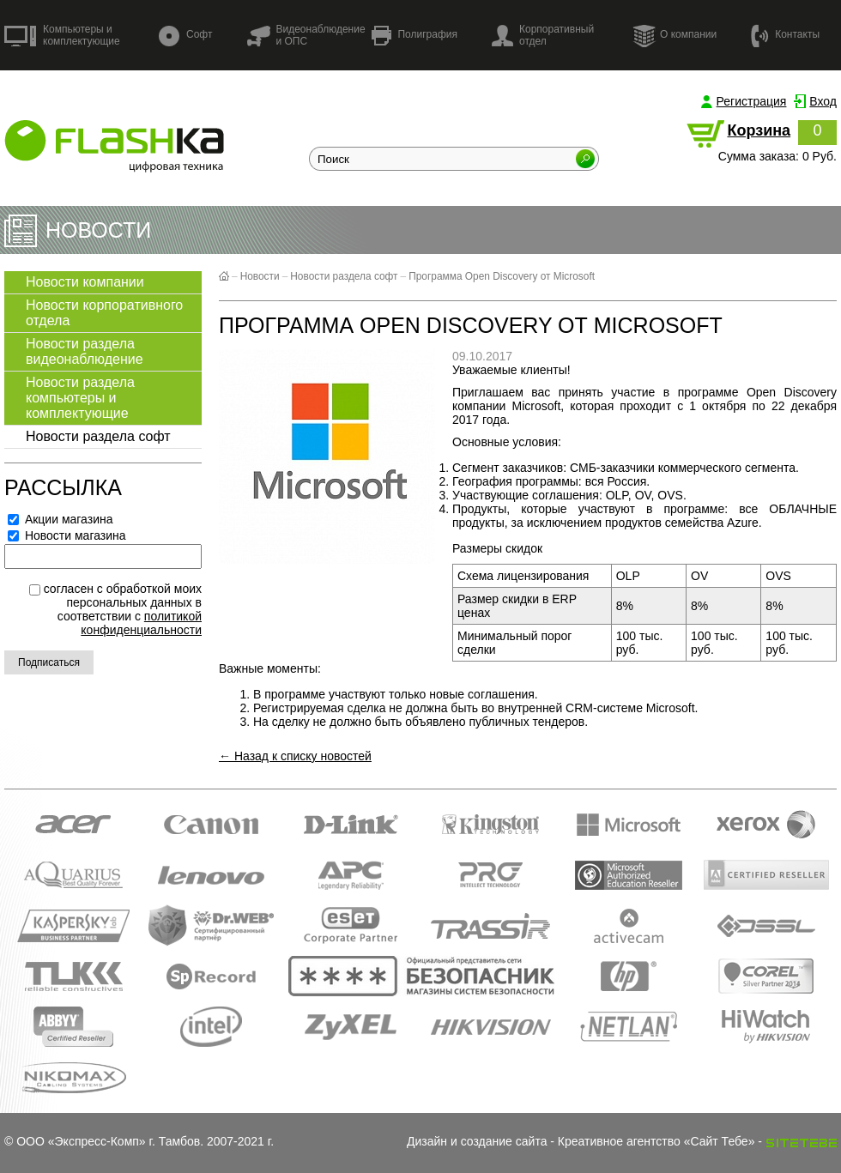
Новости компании (85, 282)
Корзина (758, 130)
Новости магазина (67, 535)
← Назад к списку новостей (295, 756)
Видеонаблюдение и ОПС (305, 35)
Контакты (785, 34)
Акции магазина (60, 519)
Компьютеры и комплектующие (62, 35)
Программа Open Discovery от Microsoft (501, 276)
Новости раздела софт (98, 436)
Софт (185, 35)
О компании (674, 35)
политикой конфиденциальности (141, 623)
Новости (260, 276)
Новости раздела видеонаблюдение (84, 351)
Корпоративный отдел (543, 35)
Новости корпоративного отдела (104, 313)
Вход (823, 101)
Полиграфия (414, 35)
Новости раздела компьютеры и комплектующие (80, 397)
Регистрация (752, 101)
